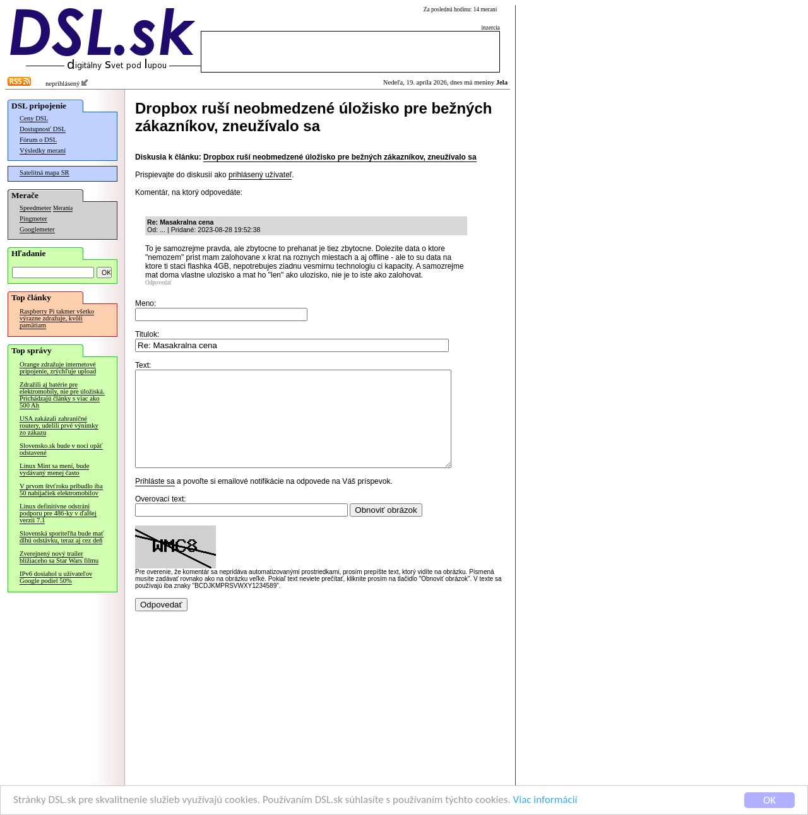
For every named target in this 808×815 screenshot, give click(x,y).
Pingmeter (33, 218)
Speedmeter (35, 207)
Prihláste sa (155, 500)
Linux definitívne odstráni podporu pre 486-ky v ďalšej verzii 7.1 (58, 513)
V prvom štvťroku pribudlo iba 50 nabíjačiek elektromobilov (61, 489)
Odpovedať (158, 282)
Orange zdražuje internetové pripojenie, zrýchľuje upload (58, 368)
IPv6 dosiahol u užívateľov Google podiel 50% (56, 577)
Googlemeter (37, 229)
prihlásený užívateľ (260, 174)
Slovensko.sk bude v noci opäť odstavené (61, 449)
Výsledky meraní (43, 150)
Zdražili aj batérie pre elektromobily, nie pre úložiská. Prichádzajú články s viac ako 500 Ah (62, 395)
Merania (63, 208)
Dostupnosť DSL (43, 129)
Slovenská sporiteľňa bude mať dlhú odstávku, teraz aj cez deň (62, 537)
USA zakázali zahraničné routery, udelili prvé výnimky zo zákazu (59, 425)
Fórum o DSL (38, 139)
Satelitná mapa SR (44, 172)
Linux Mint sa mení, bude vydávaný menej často (54, 469)
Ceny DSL (34, 118)
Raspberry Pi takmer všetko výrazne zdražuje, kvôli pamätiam (57, 318)
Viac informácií (545, 800)
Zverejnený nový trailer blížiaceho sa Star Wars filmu (59, 557)
